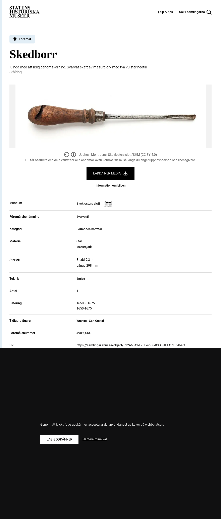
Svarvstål (82, 217)
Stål (79, 241)
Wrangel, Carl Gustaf (90, 321)
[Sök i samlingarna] (195, 12)
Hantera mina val (94, 439)
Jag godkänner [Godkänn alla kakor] (59, 439)
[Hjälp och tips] (165, 12)
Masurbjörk (84, 247)
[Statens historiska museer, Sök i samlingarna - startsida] (24, 11)
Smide (80, 279)
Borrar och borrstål (89, 229)
